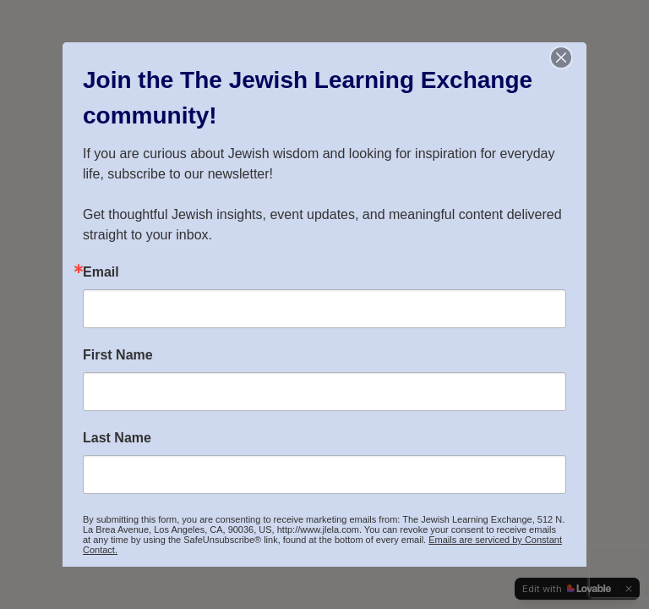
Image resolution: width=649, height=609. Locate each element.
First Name (118, 355)
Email (101, 272)
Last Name (117, 438)
